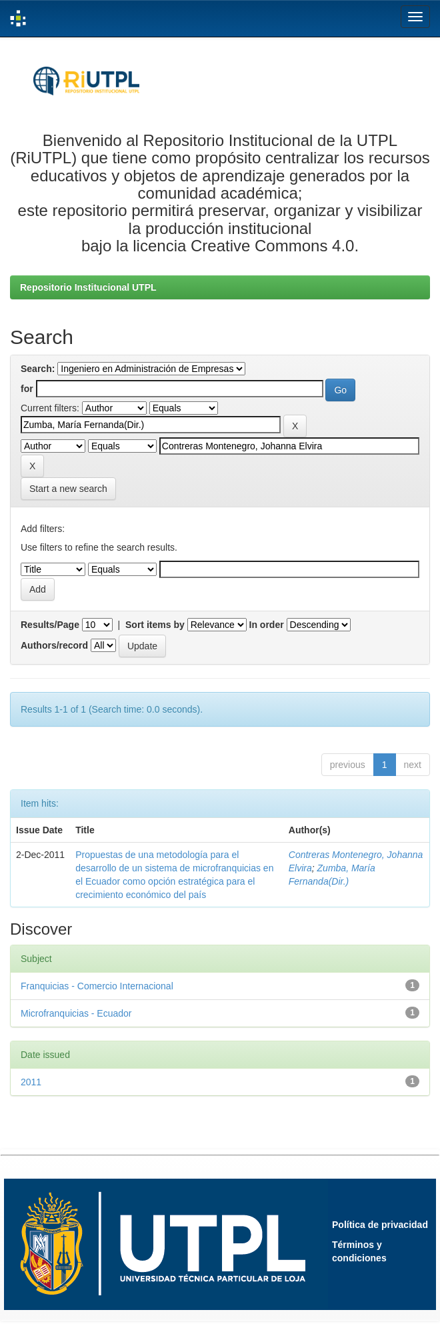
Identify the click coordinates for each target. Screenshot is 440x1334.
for (27, 388)
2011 (31, 1082)
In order (266, 624)
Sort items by (155, 624)
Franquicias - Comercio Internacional (97, 986)
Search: (38, 368)
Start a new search (68, 488)
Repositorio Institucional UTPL (88, 287)
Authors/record (54, 645)
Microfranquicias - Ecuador (76, 1013)
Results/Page (50, 624)
